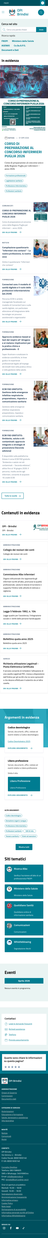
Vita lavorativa (8, 1120)
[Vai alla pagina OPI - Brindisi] (11, 533)
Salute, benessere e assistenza (15, 1117)
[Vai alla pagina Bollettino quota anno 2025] (12, 647)
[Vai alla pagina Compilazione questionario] (11, 268)
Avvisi (4, 1139)
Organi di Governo (9, 1092)
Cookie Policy (7, 1203)
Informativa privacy (10, 1200)
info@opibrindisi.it (15, 1176)
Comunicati (6, 1136)
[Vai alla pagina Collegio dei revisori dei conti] (12, 558)
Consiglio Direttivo (9, 1167)
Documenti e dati (9, 1098)
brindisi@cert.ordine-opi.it (17, 1179)
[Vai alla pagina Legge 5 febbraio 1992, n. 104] (12, 622)
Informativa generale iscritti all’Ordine (18, 1212)
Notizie (5, 1133)
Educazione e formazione (12, 1114)
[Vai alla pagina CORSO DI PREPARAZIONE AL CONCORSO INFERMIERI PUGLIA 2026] (11, 231)
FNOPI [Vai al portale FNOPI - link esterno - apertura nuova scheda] (6, 3)
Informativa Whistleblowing (13, 1215)
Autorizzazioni (8, 1111)
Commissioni (7, 1095)
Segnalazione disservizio (12, 1194)
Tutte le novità (13, 495)
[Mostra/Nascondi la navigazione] (3, 12)
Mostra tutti (24, 847)
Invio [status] (41, 29)
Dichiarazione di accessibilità (14, 1209)
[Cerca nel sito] (41, 12)
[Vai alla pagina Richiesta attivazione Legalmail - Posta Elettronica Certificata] (12, 687)
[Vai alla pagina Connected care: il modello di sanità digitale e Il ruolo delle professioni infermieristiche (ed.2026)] (11, 320)
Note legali (6, 1206)
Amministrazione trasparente (14, 1197)
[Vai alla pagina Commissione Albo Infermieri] (12, 595)
